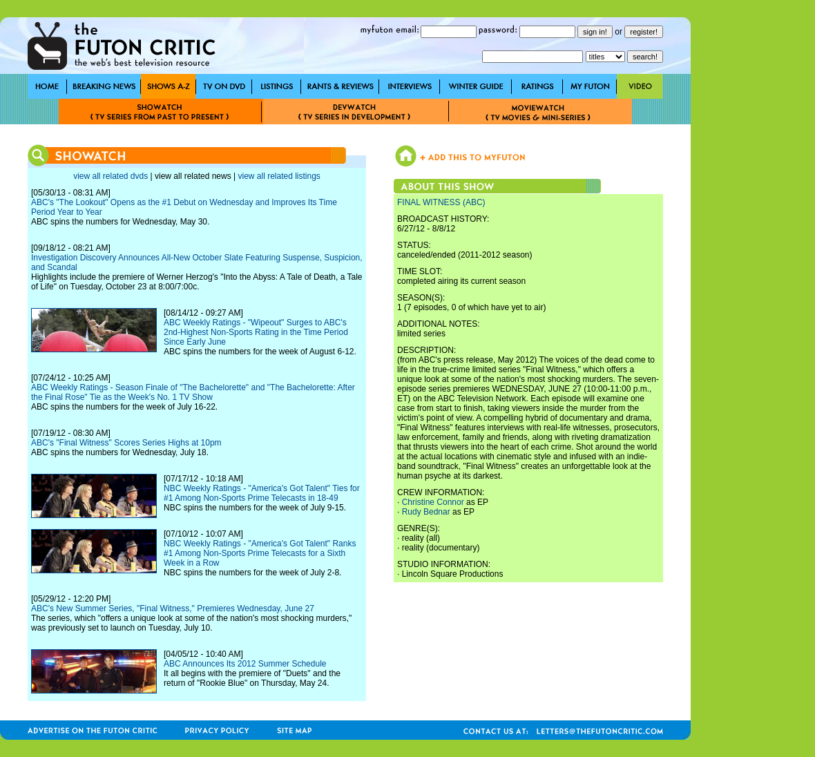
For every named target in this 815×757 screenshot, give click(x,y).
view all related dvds (110, 176)
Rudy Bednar (426, 512)
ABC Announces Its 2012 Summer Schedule (245, 664)
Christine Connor (433, 502)
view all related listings (279, 176)
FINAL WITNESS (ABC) (441, 202)
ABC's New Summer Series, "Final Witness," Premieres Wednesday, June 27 (172, 608)
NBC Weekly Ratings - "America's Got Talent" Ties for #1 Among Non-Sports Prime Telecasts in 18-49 (262, 493)
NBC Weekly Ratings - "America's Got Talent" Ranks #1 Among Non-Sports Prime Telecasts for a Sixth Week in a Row (260, 553)
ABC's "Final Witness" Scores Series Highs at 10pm (126, 443)
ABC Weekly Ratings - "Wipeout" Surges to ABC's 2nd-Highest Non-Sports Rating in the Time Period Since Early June (256, 332)
